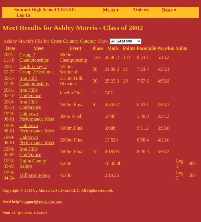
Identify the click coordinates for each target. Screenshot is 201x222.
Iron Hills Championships (34, 81)
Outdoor (88, 41)
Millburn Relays (34, 175)
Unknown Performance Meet (36, 116)
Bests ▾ (169, 9)
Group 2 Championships (34, 57)
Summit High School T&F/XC (44, 9)
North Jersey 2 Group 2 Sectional (36, 69)
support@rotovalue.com (42, 201)
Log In (22, 15)
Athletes (140, 9)
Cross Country (64, 41)
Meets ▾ (111, 9)
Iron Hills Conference (30, 93)
